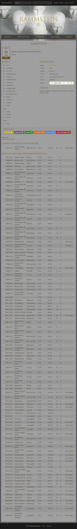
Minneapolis (30, 205)
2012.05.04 (9, 455)
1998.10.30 (9, 252)
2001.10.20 (9, 385)
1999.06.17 (9, 279)
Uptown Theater (20, 315)
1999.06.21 (9, 293)
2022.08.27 (9, 487)
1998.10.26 (9, 249)
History (61, 3)
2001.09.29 (9, 356)
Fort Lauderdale (32, 438)
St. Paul (29, 275)
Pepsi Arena (18, 385)
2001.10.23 (9, 388)
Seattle (29, 279)
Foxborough (30, 500)
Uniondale (30, 252)
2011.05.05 (9, 401)
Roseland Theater (20, 312)
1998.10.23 (9, 245)
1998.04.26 (9, 160)
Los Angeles (30, 416)
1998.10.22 (9, 242)
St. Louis (29, 245)
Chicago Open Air (20, 475)
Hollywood (30, 300)
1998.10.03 (9, 200)
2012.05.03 (9, 446)
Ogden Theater (19, 163)
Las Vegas (30, 293)
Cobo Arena (18, 388)
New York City (31, 148)
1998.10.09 (9, 209)
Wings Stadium (19, 249)
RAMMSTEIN (23, 37)
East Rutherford (32, 195)
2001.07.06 (9, 312)
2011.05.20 (9, 419)
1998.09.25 (9, 195)
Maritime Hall (19, 160)
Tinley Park (30, 173)
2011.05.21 (9, 429)
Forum (66, 3)
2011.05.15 (9, 410)
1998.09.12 (9, 173)
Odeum (17, 271)
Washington (30, 349)
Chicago (29, 200)
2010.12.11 (9, 148)
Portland (29, 312)
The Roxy (17, 166)
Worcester (30, 182)
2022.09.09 (9, 500)
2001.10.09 (9, 359)
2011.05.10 (9, 404)
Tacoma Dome (19, 410)
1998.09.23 (9, 182)
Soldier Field (18, 494)
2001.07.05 (9, 303)
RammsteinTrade (35, 526)
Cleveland (30, 446)
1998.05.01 (9, 163)
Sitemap (49, 526)
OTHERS (40, 37)
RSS (43, 526)
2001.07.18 (9, 336)
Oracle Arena (19, 413)
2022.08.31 (9, 491)
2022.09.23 (9, 508)
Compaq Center (20, 353)
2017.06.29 (9, 481)
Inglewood (30, 209)
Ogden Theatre (19, 157)
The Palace (18, 300)
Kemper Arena (19, 242)
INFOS (69, 37)
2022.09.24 (9, 515)
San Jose (30, 353)
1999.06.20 (9, 283)
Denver (29, 157)
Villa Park (29, 271)
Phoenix (29, 223)
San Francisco (31, 160)
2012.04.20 (9, 438)
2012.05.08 (9, 461)
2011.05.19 (9, 416)
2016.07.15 (9, 475)
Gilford (29, 322)
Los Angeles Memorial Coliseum (18, 508)
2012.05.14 (9, 467)
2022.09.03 (9, 494)
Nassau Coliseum (20, 252)
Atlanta (29, 442)
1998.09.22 (9, 178)
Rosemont (30, 404)
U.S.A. (39, 148)
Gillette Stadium (20, 500)
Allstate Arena (19, 359)
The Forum (18, 356)
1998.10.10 (9, 214)
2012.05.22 (9, 471)
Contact (71, 3)
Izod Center (18, 401)
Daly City (29, 219)
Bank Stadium (19, 487)
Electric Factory (19, 260)
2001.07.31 (9, 349)
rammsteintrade (7, 3)
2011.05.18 (9, 413)
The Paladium (19, 268)
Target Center (19, 461)
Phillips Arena (19, 442)
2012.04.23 (9, 442)
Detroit (29, 388)
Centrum (17, 182)
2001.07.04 (9, 300)
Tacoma (29, 410)
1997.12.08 (9, 157)
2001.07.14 (9, 322)
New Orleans (31, 228)
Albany (29, 385)
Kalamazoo (30, 249)
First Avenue (18, 345)
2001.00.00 (9, 297)
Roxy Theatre (19, 169)
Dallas (28, 471)
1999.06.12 (9, 275)
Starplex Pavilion (20, 481)
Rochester (30, 178)
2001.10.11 (9, 363)
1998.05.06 (9, 166)
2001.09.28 (9, 353)
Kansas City (30, 242)
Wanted (56, 3)
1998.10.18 (9, 228)
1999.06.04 (9, 264)
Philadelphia (30, 260)
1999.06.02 (9, 260)
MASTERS (55, 37)
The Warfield (19, 303)
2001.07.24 (9, 345)
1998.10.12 (9, 223)
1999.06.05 (9, 268)
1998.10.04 (9, 205)
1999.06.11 (9, 271)
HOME (8, 37)
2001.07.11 (9, 315)
